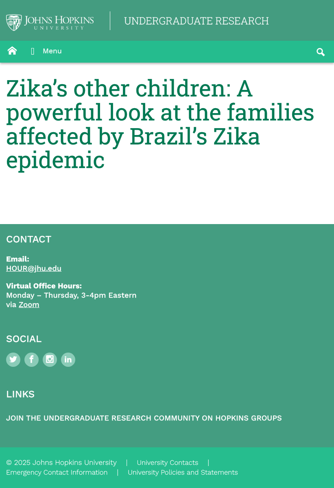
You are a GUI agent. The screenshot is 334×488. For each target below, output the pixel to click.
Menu (44, 52)
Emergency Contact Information (57, 472)
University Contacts (167, 463)
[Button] (12, 51)
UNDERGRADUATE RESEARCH (196, 20)
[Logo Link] (50, 22)
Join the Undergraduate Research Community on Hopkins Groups (144, 418)
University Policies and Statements (183, 472)
